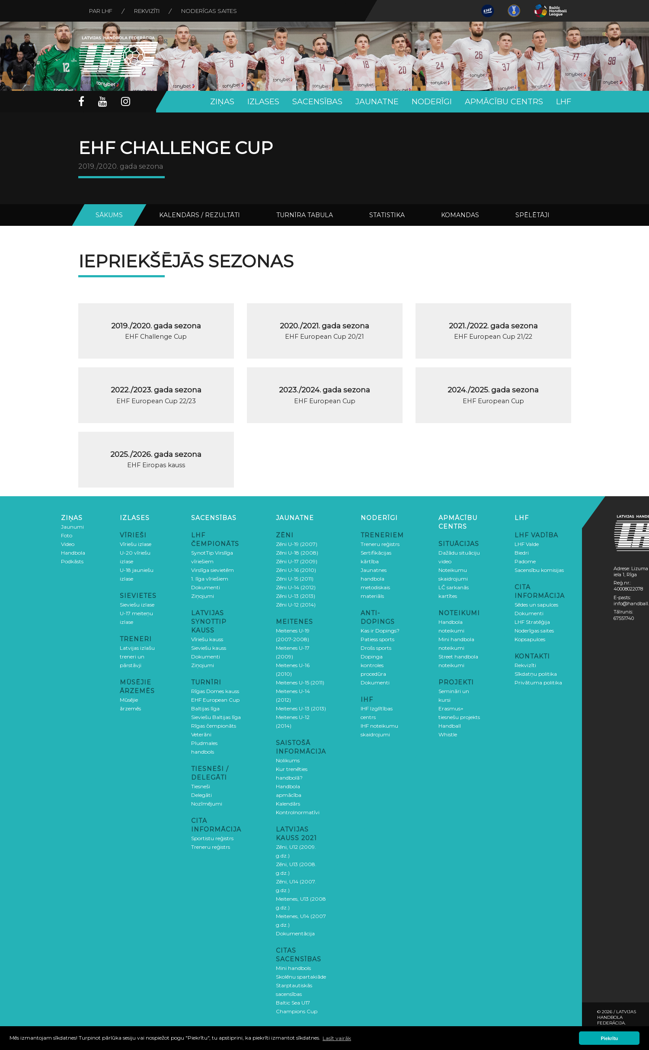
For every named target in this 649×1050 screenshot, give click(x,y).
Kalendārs (288, 803)
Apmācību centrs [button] (504, 101)
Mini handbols (293, 968)
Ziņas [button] (222, 101)
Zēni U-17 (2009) (296, 561)
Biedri (522, 552)
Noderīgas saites (209, 10)
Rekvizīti (147, 10)
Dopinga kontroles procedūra (373, 665)
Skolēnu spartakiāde (301, 976)
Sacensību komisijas (539, 570)
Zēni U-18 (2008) (297, 552)
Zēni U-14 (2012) (296, 587)
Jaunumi (72, 526)
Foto (66, 535)
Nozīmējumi (206, 803)
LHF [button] (563, 101)
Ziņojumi (202, 596)
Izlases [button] (263, 101)
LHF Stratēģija (532, 622)
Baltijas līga (205, 708)
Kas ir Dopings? (380, 630)
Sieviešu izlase (137, 604)
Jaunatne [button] (377, 101)
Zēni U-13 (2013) (295, 596)
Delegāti (201, 795)
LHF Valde (527, 544)
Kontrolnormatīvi (298, 812)
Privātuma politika (538, 682)
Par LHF (100, 10)
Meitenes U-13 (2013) (301, 708)
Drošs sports (376, 648)
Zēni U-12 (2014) (296, 604)
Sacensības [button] (317, 101)
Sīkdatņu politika (536, 674)
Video (67, 544)
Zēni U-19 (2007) (296, 544)
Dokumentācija (295, 933)
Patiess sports (377, 639)
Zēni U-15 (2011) (294, 578)
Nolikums (288, 760)
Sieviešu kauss (208, 648)
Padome (525, 561)
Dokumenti (205, 587)
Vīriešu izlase (135, 544)
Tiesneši (200, 786)
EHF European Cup (215, 700)
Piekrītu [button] (609, 1038)
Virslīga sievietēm (212, 570)
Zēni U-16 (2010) (296, 570)
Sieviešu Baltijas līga (216, 717)
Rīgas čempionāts (213, 725)
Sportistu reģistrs (212, 838)
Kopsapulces (530, 639)
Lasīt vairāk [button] (337, 1038)
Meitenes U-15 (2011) (300, 682)
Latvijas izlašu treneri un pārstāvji (137, 656)
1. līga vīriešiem (209, 578)
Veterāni (201, 734)
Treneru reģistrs (210, 847)
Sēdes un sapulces (536, 604)
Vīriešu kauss (207, 639)
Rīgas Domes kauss (215, 691)
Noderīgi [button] (432, 101)
